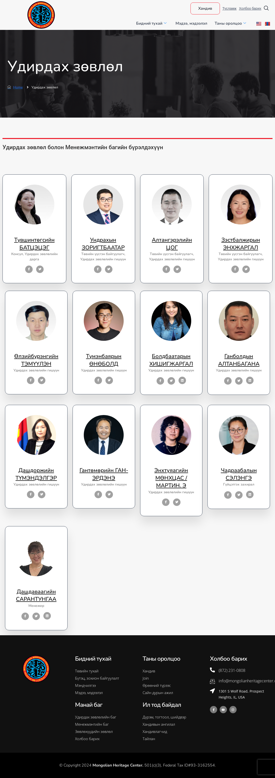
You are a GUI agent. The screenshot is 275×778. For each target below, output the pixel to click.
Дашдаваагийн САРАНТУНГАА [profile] (36, 595)
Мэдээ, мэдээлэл (191, 23)
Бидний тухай (151, 23)
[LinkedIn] (182, 380)
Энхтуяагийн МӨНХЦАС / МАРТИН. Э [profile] (171, 478)
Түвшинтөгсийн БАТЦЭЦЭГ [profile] (34, 243)
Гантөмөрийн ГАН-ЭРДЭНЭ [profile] (104, 474)
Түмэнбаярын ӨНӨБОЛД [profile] (103, 360)
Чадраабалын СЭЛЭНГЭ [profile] (239, 474)
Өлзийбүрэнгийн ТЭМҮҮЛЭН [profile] (36, 360)
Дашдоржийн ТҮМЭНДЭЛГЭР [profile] (36, 474)
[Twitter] (40, 269)
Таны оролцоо (230, 23)
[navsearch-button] (266, 8)
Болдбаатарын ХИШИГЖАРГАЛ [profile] (171, 360)
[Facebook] (29, 269)
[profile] (34, 232)
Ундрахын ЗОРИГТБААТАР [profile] (103, 243)
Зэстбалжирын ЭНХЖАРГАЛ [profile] (240, 243)
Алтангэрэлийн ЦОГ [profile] (172, 243)
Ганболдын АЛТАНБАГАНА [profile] (239, 360)
